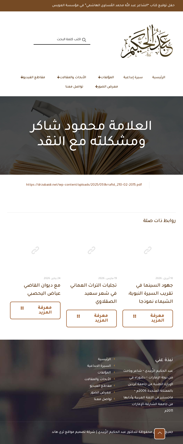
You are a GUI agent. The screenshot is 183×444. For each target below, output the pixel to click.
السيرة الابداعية (99, 366)
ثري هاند (58, 432)
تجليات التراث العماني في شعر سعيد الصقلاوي (93, 294)
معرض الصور (101, 393)
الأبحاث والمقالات (97, 379)
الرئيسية (104, 359)
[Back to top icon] (159, 433)
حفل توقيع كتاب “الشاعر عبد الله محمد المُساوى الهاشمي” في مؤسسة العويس (113, 5)
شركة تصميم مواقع (80, 432)
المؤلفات (104, 373)
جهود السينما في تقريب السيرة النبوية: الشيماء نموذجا (150, 294)
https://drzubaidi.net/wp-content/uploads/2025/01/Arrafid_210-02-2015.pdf (84, 185)
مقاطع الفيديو (101, 386)
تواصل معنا (103, 399)
